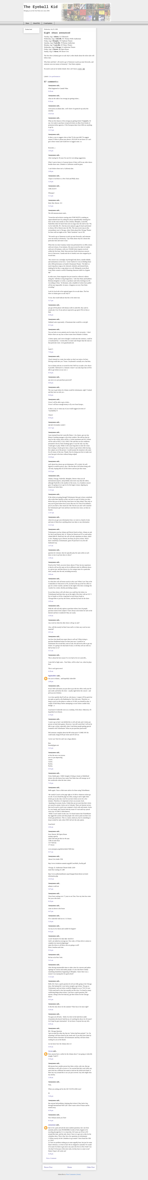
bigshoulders (52, 676)
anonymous (52, 1125)
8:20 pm (50, 901)
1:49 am (50, 558)
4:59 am (50, 1047)
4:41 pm (50, 999)
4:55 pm (50, 769)
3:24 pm (50, 181)
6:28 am (50, 671)
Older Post (91, 1167)
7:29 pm (50, 783)
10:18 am (51, 879)
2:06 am (50, 574)
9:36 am (50, 101)
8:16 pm (50, 1120)
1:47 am (50, 545)
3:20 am (50, 1009)
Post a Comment (51, 1158)
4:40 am (50, 1024)
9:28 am (50, 91)
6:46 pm (50, 315)
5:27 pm (50, 300)
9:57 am (50, 852)
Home (27, 23)
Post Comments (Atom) (73, 1174)
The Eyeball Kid (41, 7)
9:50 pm (50, 418)
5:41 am (50, 960)
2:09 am (50, 601)
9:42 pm (50, 931)
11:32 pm (51, 490)
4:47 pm (50, 911)
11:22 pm (51, 977)
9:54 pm (50, 950)
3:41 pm (50, 748)
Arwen (50, 1051)
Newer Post (48, 1167)
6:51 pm (50, 325)
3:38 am (50, 1077)
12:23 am (51, 525)
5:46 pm (50, 1096)
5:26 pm (50, 921)
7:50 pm (50, 352)
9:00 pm (50, 383)
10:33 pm (51, 471)
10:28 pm (51, 457)
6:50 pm (50, 1110)
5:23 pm (50, 206)
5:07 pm (50, 889)
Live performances (54, 76)
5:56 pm (50, 1059)
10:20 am (51, 113)
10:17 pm (51, 428)
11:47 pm (51, 512)
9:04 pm (50, 395)
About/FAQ (36, 23)
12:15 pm (51, 130)
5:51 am (50, 650)
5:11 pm (50, 196)
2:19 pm (50, 715)
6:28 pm (50, 1154)
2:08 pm (50, 171)
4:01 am (50, 632)
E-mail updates (48, 23)
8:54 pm (50, 372)
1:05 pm (50, 151)
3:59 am (50, 615)
